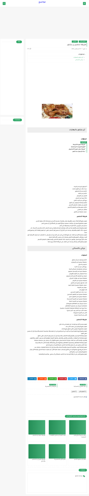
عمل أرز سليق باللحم (80, 459)
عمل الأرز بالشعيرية (60, 459)
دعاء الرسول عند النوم (78, 151)
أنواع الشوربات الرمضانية (78, 147)
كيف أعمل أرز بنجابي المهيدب (57, 435)
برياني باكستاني (79, 60)
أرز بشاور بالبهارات (78, 57)
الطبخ (74, 41)
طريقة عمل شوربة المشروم (77, 149)
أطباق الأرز (83, 41)
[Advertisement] (44, 23)
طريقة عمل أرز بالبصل (39, 435)
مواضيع (42, 2)
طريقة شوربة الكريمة (79, 144)
